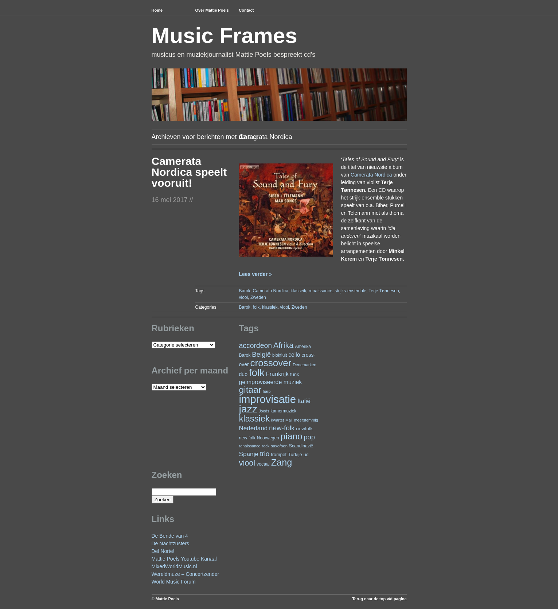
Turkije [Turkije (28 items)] (295, 454)
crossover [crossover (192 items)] (271, 362)
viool (243, 297)
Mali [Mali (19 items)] (289, 420)
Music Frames (224, 35)
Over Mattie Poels (212, 10)
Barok (244, 290)
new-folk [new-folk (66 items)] (281, 428)
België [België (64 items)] (261, 354)
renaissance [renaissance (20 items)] (250, 446)
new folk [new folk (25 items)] (247, 437)
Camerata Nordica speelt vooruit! (189, 172)
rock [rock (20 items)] (266, 446)
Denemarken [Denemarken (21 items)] (304, 365)
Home (157, 10)
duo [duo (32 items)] (243, 374)
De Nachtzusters (170, 543)
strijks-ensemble (350, 290)
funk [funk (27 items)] (294, 374)
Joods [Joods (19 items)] (264, 411)
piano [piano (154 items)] (292, 436)
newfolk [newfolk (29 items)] (304, 428)
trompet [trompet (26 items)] (278, 454)
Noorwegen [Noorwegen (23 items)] (268, 437)
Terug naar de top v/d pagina (379, 599)
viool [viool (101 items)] (247, 462)
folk (256, 307)
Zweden (258, 297)
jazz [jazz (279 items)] (248, 409)
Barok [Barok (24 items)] (245, 355)
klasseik (299, 290)
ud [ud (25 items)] (306, 454)
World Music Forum (174, 582)
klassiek (270, 307)
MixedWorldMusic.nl (174, 566)
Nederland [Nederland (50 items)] (253, 428)
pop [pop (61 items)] (309, 437)
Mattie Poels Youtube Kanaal (184, 559)
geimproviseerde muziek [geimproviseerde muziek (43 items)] (270, 382)
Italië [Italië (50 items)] (304, 401)
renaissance (320, 290)
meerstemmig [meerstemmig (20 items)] (306, 420)
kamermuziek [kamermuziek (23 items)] (284, 411)
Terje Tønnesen (384, 290)
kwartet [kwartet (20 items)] (277, 420)
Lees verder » (255, 274)
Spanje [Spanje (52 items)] (249, 454)
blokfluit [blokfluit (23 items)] (279, 355)
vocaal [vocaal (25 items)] (263, 464)
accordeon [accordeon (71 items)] (255, 345)
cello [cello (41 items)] (294, 355)
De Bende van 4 (170, 536)
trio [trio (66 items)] (264, 454)
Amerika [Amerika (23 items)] (303, 346)
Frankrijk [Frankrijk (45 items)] (277, 374)
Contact (246, 10)
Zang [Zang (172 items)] (281, 462)
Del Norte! (163, 551)
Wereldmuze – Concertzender (185, 574)
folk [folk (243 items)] (257, 372)
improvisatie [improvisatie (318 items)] (267, 399)
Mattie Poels (167, 599)
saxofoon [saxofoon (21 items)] (279, 446)
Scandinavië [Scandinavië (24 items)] (301, 445)
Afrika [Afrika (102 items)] (283, 345)
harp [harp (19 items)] (266, 391)
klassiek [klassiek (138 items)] (254, 418)
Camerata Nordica (270, 290)
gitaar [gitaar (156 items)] (250, 390)
